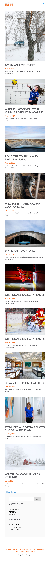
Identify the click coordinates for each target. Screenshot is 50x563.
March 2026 (14, 525)
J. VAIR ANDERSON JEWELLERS (24, 383)
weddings (32, 549)
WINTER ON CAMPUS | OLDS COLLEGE (22, 476)
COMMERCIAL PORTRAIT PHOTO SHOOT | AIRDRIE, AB (25, 428)
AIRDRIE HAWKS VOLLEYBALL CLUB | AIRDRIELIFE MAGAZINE (24, 110)
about (27, 552)
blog (22, 552)
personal (13, 512)
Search (37, 499)
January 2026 (14, 530)
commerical (14, 510)
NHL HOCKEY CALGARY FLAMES (25, 295)
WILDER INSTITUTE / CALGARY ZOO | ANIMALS (23, 205)
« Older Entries (10, 492)
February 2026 (15, 527)
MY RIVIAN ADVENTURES (20, 65)
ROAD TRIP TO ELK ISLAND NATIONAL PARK (21, 158)
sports (12, 514)
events (21, 549)
